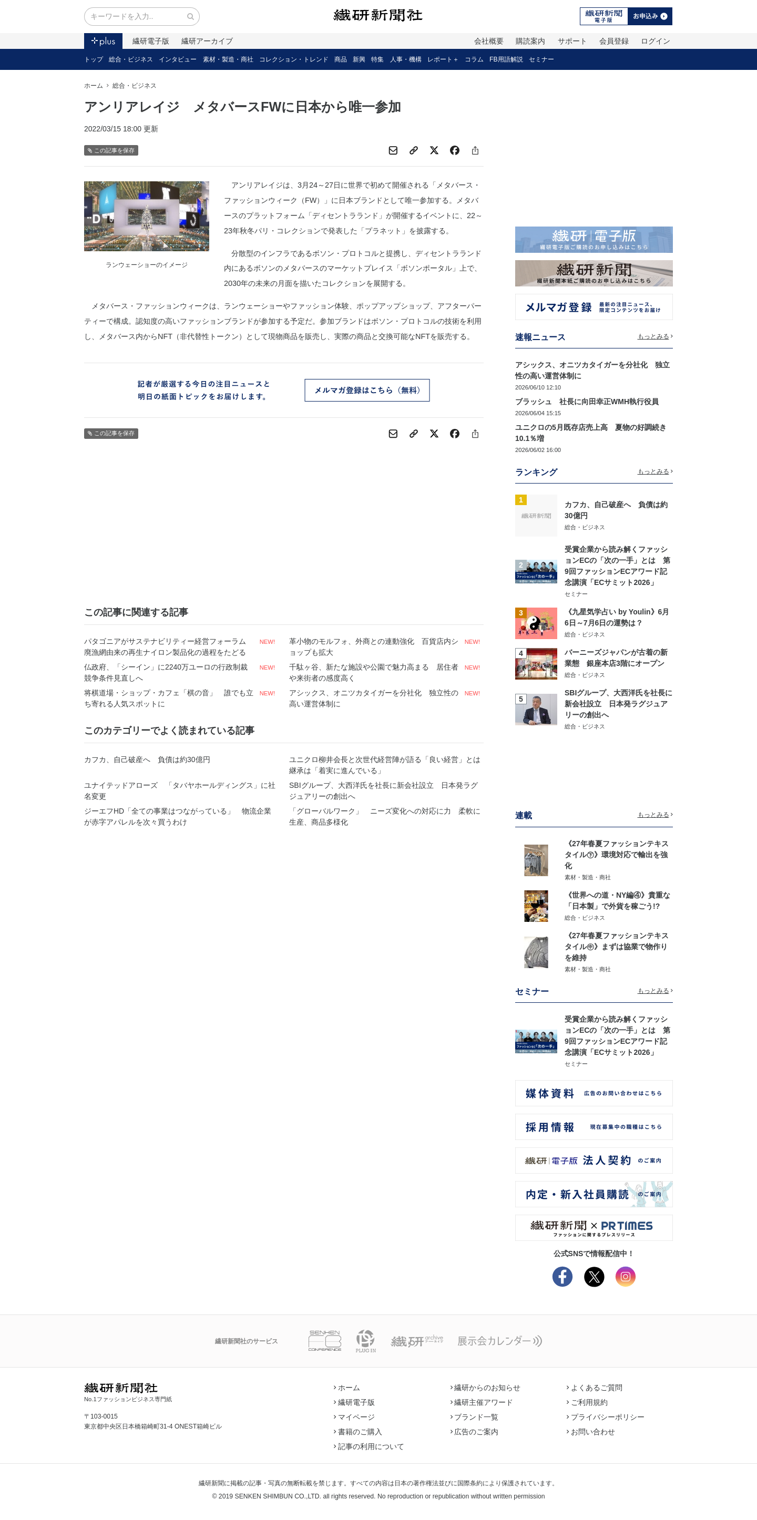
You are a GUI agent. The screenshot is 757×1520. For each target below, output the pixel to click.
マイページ (354, 1417)
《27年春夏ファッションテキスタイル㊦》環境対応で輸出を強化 (617, 854)
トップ (93, 59)
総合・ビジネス (131, 59)
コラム (474, 59)
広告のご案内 (475, 1431)
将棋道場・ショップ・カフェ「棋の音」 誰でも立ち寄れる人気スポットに (168, 698)
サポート (572, 41)
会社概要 (489, 41)
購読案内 (530, 41)
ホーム (93, 85)
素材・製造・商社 (228, 59)
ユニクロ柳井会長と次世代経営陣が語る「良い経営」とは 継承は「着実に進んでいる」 (386, 765)
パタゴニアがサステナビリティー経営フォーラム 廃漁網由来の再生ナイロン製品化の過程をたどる (168, 646)
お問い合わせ (591, 1431)
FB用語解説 (506, 59)
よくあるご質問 (594, 1387)
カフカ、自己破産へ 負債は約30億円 (147, 759)
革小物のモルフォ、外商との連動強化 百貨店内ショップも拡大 (373, 646)
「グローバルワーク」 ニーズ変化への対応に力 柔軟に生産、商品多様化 (384, 816)
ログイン (655, 41)
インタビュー (178, 59)
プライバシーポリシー (606, 1417)
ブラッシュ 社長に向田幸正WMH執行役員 (587, 401)
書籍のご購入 (358, 1431)
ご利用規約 (587, 1402)
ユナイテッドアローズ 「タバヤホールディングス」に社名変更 (179, 790)
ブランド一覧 (475, 1417)
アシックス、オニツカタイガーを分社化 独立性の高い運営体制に (373, 698)
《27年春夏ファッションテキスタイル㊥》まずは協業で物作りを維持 (617, 946)
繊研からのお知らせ (486, 1387)
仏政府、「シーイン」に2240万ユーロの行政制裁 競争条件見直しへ (169, 672)
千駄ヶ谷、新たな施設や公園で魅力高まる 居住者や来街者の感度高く (373, 672)
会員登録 (614, 41)
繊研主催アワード (482, 1402)
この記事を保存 (111, 150)
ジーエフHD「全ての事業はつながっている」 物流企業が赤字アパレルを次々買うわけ (177, 816)
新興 (359, 59)
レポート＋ (443, 59)
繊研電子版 (150, 41)
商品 (340, 59)
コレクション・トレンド (294, 59)
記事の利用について (369, 1446)
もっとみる (655, 336)
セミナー (541, 59)
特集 (377, 59)
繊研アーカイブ (207, 41)
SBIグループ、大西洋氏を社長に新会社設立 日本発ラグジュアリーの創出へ (383, 790)
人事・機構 (406, 59)
